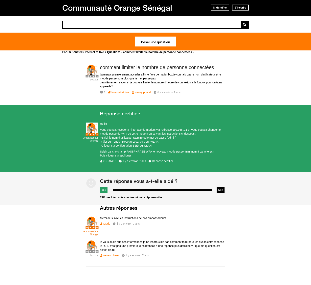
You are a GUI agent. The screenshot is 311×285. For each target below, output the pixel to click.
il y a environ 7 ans (134, 161)
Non (220, 189)
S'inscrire (240, 7)
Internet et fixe (120, 92)
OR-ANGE (109, 161)
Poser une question (155, 41)
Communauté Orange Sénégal (117, 8)
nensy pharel (143, 92)
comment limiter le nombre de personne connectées (157, 67)
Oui (104, 189)
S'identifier (220, 7)
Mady (106, 223)
